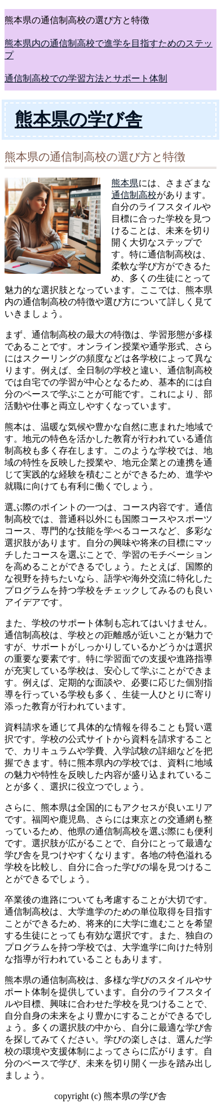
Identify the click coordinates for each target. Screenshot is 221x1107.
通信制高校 (134, 195)
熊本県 (124, 183)
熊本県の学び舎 (78, 119)
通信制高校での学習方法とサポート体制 (86, 78)
